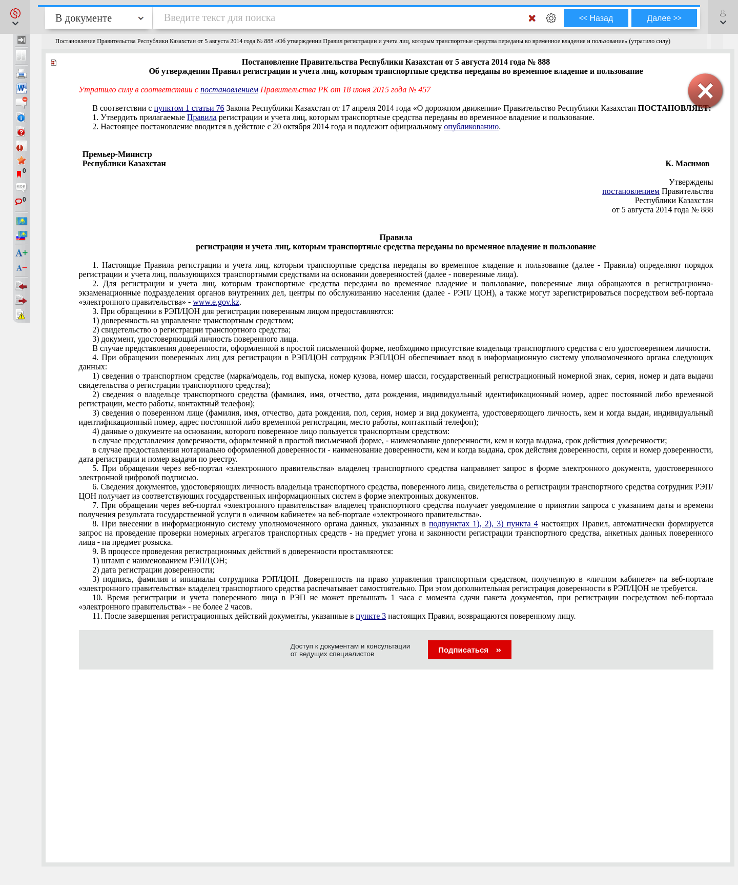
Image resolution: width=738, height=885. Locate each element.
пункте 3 (371, 616)
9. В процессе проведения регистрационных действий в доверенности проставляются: (242, 551)
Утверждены (691, 182)
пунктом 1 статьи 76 (189, 108)
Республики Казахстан (674, 200)
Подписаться (469, 649)
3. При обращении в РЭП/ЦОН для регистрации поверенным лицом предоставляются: (243, 311)
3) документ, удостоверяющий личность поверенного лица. (195, 339)
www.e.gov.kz (216, 302)
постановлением (631, 191)
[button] (15, 17)
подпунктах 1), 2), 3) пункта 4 (483, 523)
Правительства (657, 191)
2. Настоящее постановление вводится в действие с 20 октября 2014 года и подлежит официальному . (296, 126)
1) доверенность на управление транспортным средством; (193, 320)
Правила (202, 117)
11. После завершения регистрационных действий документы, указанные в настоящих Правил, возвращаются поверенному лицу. (334, 616)
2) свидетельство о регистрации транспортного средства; (191, 329)
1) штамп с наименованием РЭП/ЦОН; (159, 560)
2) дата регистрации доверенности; (153, 569)
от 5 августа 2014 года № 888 (662, 209)
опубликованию (471, 126)
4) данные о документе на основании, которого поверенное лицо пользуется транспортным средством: (270, 431)
